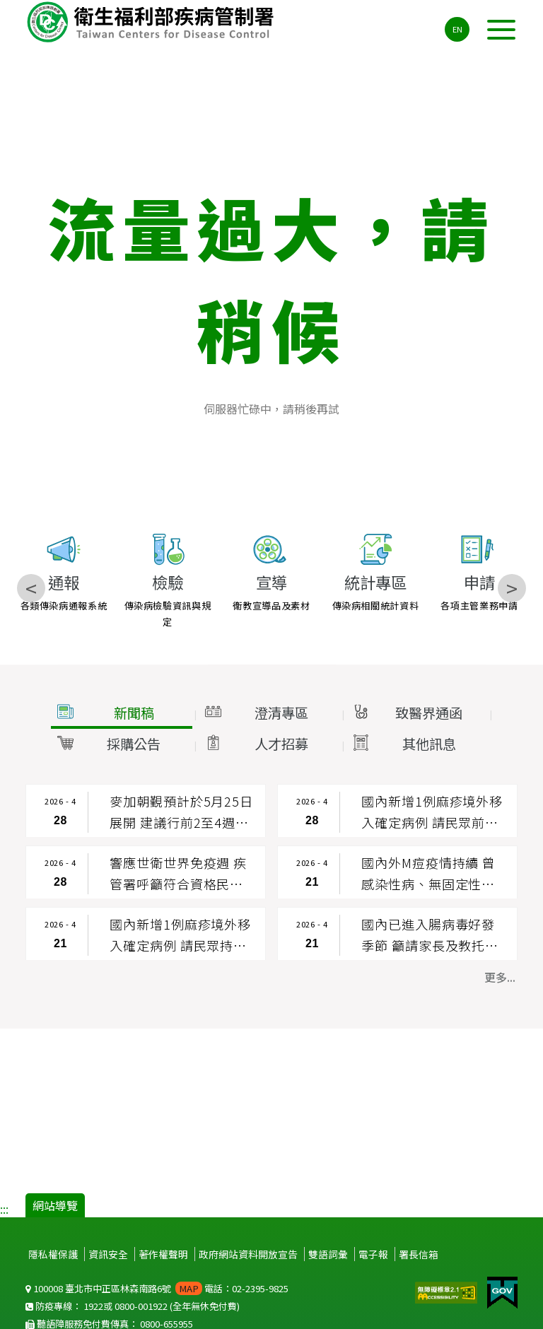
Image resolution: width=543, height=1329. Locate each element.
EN (457, 29)
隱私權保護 (53, 1254)
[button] (121, 713)
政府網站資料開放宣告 (248, 1254)
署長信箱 (418, 1254)
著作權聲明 (163, 1254)
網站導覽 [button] (55, 1205)
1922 (93, 1306)
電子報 (373, 1254)
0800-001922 (141, 1306)
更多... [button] (499, 976)
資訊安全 (108, 1254)
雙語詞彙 (328, 1254)
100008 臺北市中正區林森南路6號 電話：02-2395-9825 (156, 1288)
